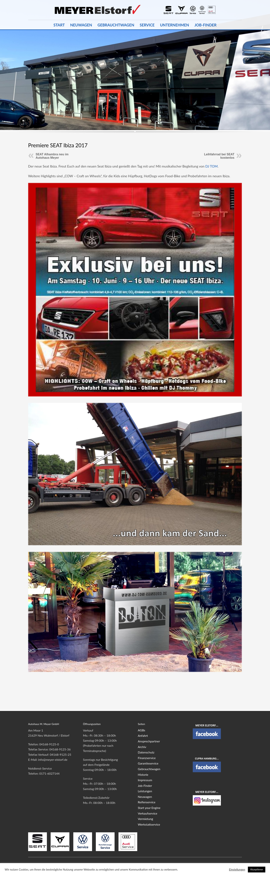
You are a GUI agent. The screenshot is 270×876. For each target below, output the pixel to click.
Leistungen (145, 791)
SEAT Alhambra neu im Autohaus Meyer (52, 156)
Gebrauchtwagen (149, 769)
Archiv (142, 747)
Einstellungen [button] (237, 869)
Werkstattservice (149, 824)
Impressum (145, 780)
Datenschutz (146, 752)
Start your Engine (149, 807)
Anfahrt (143, 735)
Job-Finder (145, 785)
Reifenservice (146, 802)
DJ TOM (211, 166)
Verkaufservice (147, 813)
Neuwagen (145, 796)
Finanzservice (147, 758)
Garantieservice (148, 763)
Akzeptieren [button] (256, 869)
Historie (143, 774)
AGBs (141, 730)
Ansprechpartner (149, 741)
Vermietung (145, 819)
